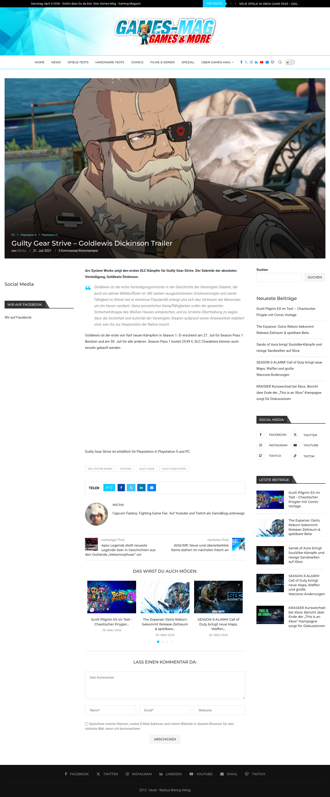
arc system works (100, 468)
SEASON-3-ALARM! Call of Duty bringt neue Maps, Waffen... (218, 624)
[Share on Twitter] (131, 487)
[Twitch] (272, 62)
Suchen (262, 270)
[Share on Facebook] (121, 487)
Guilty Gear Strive (174, 468)
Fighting (125, 468)
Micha (21, 251)
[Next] (235, 3)
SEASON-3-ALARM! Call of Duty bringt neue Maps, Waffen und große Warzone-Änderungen (289, 368)
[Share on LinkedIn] (141, 487)
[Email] (267, 62)
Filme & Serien (162, 62)
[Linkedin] (256, 62)
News (56, 62)
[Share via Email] (151, 487)
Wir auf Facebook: (18, 317)
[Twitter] (246, 62)
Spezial (188, 62)
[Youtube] (261, 62)
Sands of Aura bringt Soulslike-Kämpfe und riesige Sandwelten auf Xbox (306, 555)
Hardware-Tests (109, 62)
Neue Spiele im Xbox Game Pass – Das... (269, 4)
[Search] (280, 62)
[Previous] (231, 3)
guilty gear (146, 468)
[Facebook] (241, 62)
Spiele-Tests (78, 62)
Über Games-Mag (216, 62)
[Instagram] (251, 62)
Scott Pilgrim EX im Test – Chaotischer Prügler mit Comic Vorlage (304, 499)
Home (39, 62)
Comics (137, 62)
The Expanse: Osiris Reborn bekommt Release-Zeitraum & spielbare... (165, 624)
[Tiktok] (307, 456)
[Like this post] (110, 487)
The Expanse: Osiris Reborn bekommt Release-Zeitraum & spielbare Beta (304, 527)
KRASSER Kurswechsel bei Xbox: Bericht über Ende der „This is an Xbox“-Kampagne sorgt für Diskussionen (288, 392)
